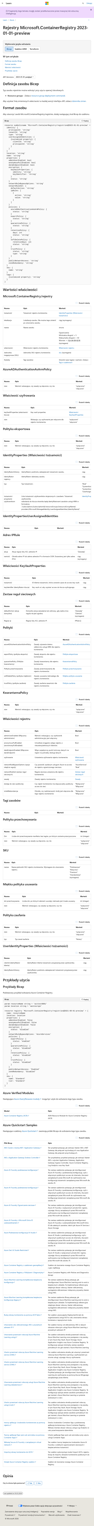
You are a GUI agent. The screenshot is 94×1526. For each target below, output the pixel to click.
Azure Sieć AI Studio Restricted (15, 1250)
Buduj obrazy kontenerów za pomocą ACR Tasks (22, 1315)
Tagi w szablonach (65, 362)
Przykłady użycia (11, 70)
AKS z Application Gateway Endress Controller (21, 1157)
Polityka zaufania (69, 683)
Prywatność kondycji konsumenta (31, 1515)
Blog (59, 1511)
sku (60, 352)
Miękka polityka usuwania (72, 676)
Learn (5, 20)
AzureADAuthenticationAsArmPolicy (76, 644)
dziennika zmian (79, 101)
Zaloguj (89, 3)
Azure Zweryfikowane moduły (26, 1099)
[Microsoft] (47, 3)
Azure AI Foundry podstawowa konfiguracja (20, 1170)
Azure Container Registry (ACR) (15, 1115)
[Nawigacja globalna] (2, 3)
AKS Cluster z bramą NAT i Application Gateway (22, 1148)
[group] (47, 204)
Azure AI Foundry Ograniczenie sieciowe (19, 1205)
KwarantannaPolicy (70, 661)
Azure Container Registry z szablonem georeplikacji (23, 1265)
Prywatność (9, 1515)
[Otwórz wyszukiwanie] (83, 3)
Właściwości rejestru (66, 348)
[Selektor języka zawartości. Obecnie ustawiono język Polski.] (9, 1506)
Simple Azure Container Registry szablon (19, 1462)
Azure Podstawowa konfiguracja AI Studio (19, 1232)
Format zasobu (10, 64)
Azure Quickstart (29, 1131)
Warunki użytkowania (56, 1515)
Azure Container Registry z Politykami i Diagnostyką (23, 1272)
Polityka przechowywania (72, 668)
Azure (12, 20)
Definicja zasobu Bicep (13, 61)
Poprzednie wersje (48, 1511)
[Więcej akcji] (89, 20)
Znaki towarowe (73, 1515)
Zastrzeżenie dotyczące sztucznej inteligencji (21, 1511)
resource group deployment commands (48, 95)
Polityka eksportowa (70, 654)
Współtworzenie (72, 1511)
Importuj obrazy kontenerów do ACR (18, 1452)
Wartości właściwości (13, 67)
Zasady (77, 779)
